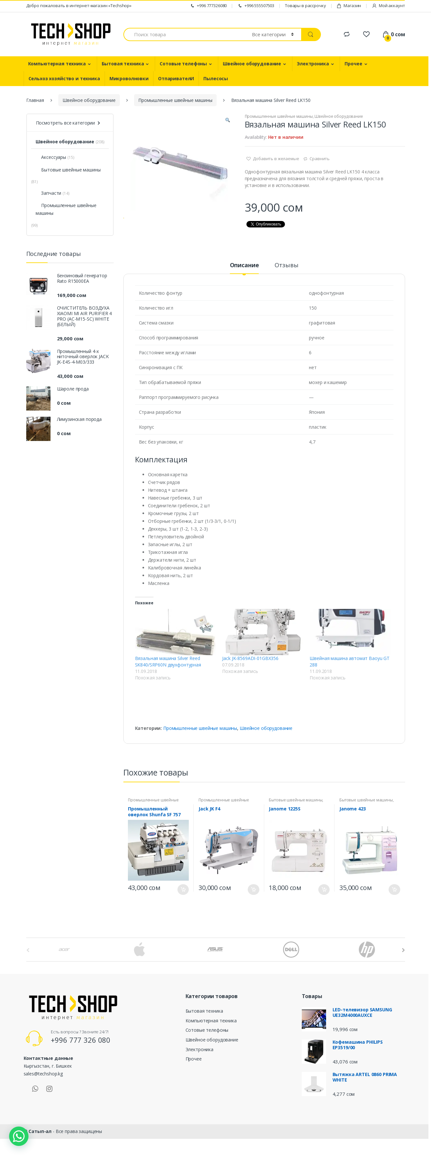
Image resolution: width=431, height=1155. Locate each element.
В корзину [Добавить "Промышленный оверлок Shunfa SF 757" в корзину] (183, 909)
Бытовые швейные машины (295, 819)
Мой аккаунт (388, 6)
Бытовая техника (123, 63)
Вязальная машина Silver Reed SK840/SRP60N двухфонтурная (168, 681)
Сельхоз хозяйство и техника (64, 78)
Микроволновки (129, 78)
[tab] (244, 287)
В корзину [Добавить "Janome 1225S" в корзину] (324, 909)
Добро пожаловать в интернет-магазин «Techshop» (79, 5)
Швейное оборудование (252, 63)
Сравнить (320, 158)
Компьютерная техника (57, 63)
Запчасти (48, 193)
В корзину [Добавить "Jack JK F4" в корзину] (253, 909)
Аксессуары (51, 157)
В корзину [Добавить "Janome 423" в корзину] (394, 909)
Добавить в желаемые (275, 158)
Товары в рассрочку (305, 5)
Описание (244, 285)
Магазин (348, 6)
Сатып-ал (39, 1151)
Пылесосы (215, 78)
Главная (35, 100)
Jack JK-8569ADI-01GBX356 (250, 678)
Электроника (313, 63)
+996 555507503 (255, 6)
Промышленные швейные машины (175, 100)
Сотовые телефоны (183, 63)
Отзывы (286, 285)
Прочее (353, 63)
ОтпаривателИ (176, 78)
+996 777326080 (208, 6)
